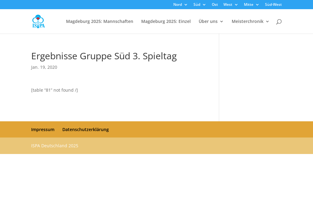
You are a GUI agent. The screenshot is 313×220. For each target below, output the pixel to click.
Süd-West (273, 5)
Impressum (42, 129)
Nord (177, 5)
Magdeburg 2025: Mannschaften (99, 21)
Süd (196, 5)
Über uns (208, 21)
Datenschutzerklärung (85, 129)
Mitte (248, 5)
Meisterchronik (247, 21)
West (227, 5)
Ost (215, 5)
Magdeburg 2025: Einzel (166, 21)
